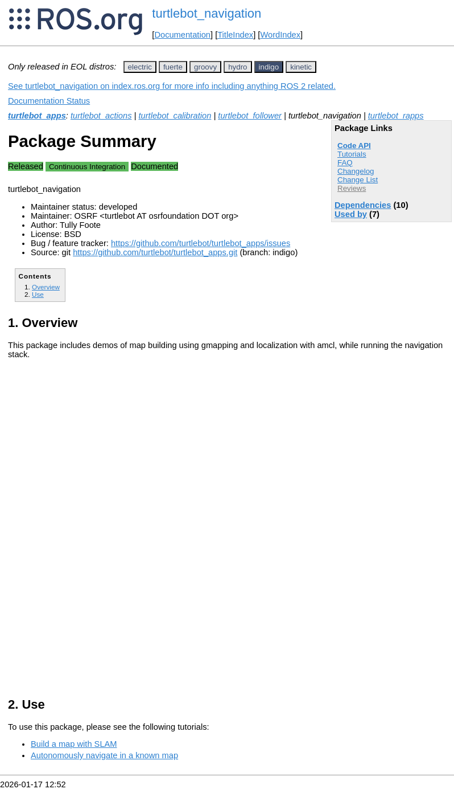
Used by (351, 214)
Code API (354, 145)
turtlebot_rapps (396, 115)
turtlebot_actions (101, 115)
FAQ (345, 162)
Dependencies (363, 205)
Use (38, 294)
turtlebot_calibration (174, 115)
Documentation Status (49, 100)
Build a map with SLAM (74, 744)
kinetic (301, 67)
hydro (237, 67)
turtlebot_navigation (206, 13)
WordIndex (280, 34)
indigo (269, 67)
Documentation (182, 34)
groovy (205, 67)
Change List (357, 179)
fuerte (173, 67)
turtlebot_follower (250, 115)
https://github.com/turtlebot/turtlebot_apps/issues (200, 243)
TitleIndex (235, 34)
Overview (46, 287)
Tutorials (351, 154)
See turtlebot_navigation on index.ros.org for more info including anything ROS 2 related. (172, 86)
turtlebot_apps (37, 115)
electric (140, 67)
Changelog (355, 171)
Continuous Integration (87, 166)
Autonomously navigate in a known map (104, 755)
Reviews (351, 188)
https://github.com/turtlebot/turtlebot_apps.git (155, 252)
